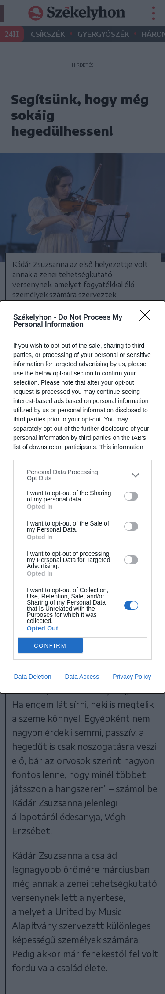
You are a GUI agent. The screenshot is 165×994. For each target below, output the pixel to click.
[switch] (131, 496)
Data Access (82, 676)
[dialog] (82, 497)
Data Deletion (32, 676)
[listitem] (82, 475)
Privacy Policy (132, 676)
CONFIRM (50, 645)
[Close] (147, 318)
